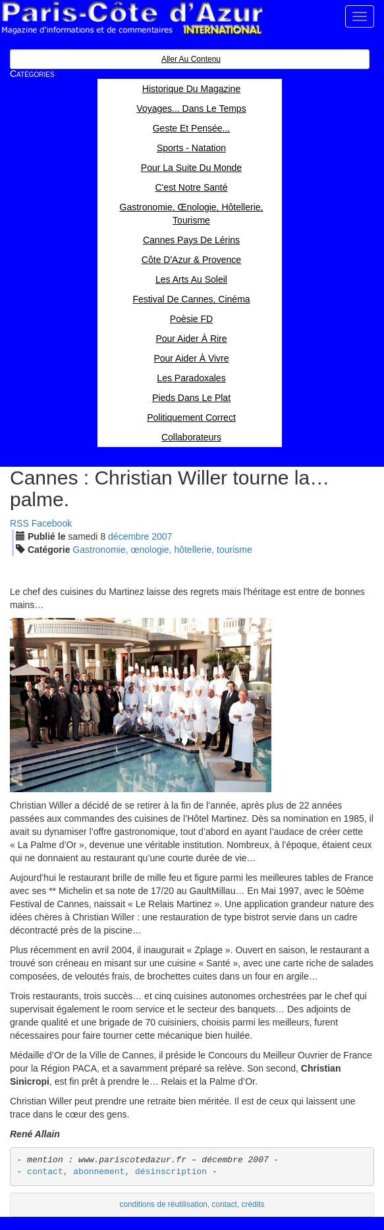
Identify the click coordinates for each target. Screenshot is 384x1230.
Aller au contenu (191, 59)
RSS (19, 523)
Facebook (52, 523)
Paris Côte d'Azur (131, 18)
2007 (161, 536)
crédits (253, 1204)
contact (224, 1204)
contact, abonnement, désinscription (117, 1172)
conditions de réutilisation (163, 1204)
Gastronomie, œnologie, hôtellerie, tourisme (162, 549)
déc (128, 536)
